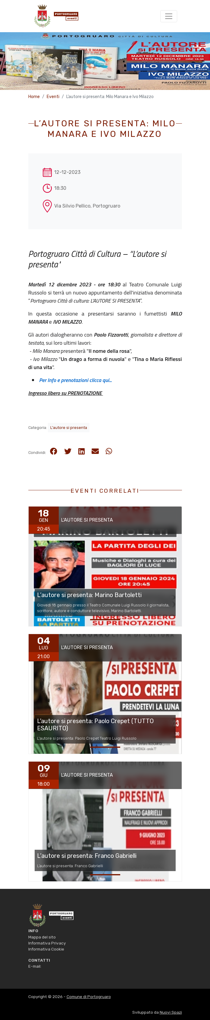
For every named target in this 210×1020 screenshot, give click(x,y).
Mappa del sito (42, 937)
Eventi (53, 96)
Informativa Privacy (47, 943)
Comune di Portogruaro (89, 996)
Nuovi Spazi (171, 1012)
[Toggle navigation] (168, 16)
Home (34, 96)
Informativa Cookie (46, 949)
